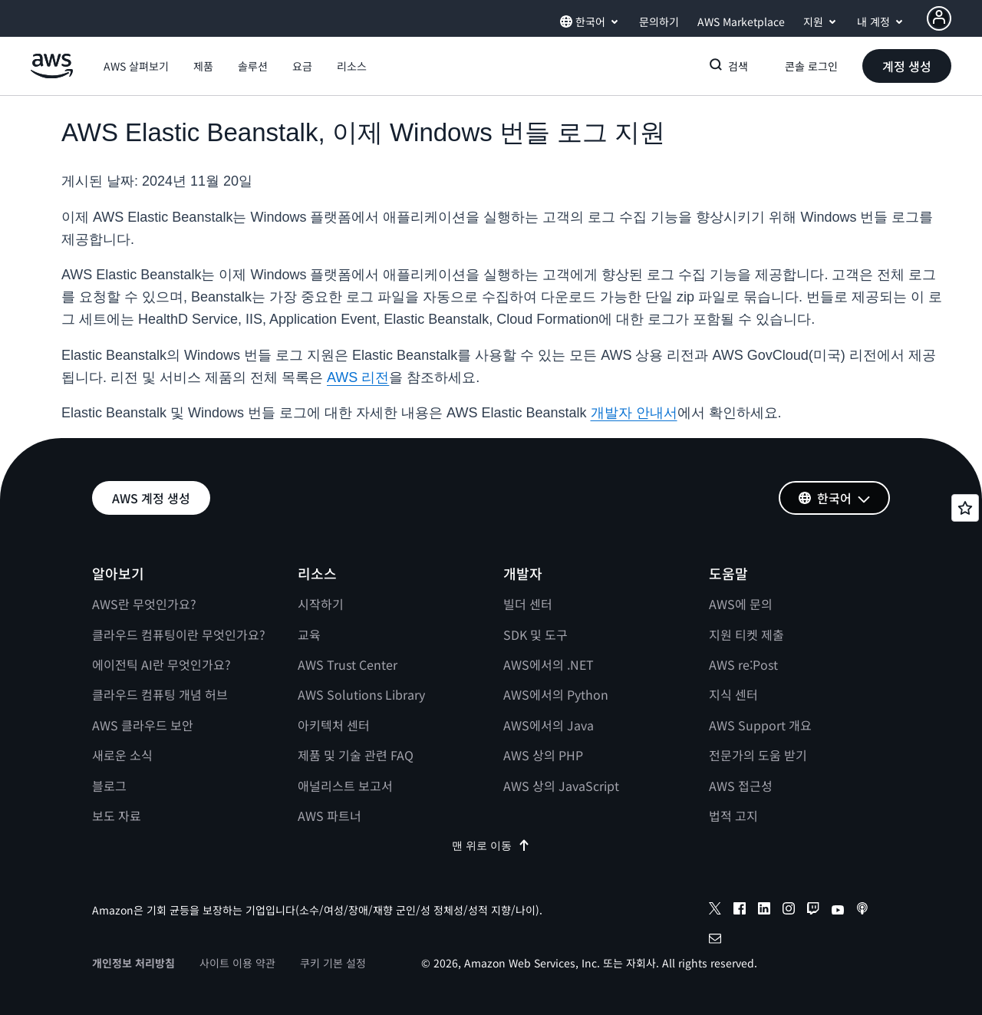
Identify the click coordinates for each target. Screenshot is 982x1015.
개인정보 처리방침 (133, 963)
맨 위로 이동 (491, 845)
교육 (309, 634)
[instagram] (789, 910)
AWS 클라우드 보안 (142, 725)
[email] (715, 940)
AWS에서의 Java (548, 725)
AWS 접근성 (741, 785)
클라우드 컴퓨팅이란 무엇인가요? (178, 634)
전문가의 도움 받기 (758, 755)
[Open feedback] (965, 508)
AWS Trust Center (347, 664)
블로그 (109, 785)
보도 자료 (116, 815)
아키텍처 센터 (334, 725)
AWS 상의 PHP (543, 755)
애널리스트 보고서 (345, 785)
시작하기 (321, 604)
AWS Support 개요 (760, 725)
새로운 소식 (122, 755)
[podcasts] (862, 910)
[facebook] (739, 910)
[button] (136, 66)
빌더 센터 (527, 604)
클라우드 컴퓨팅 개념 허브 (160, 694)
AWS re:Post (743, 664)
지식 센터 (733, 694)
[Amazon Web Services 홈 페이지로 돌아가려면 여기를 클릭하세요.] (52, 74)
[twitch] (813, 910)
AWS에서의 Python (555, 694)
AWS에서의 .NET (548, 664)
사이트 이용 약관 (237, 963)
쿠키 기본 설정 (333, 963)
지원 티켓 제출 (746, 634)
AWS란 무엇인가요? (144, 604)
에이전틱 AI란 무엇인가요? (161, 664)
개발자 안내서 (634, 412)
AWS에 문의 (741, 604)
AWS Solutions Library (361, 694)
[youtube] (838, 910)
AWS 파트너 (329, 815)
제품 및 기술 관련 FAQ (356, 755)
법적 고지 (733, 815)
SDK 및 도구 (535, 634)
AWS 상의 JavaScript (561, 785)
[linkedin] (764, 910)
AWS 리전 (358, 377)
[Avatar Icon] (939, 18)
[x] (715, 910)
